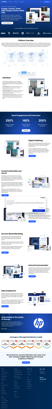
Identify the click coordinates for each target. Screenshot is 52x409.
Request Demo (26, 362)
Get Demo (47, 1)
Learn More (5, 195)
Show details (41, 207)
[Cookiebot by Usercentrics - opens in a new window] (41, 197)
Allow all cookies (38, 210)
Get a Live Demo (7, 23)
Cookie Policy (10, 204)
